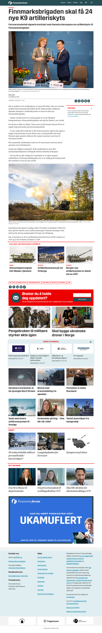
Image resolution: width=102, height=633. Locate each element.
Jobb (81, 4)
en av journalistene (73, 118)
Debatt (69, 4)
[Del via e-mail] (85, 103)
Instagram (41, 584)
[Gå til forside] (23, 4)
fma (69, 285)
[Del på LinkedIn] (82, 103)
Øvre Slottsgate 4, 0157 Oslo (18, 578)
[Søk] (86, 4)
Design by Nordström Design (76, 614)
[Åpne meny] (91, 4)
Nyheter (63, 4)
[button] (91, 344)
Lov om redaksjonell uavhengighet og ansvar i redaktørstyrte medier (79, 561)
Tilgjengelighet (43, 572)
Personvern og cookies (45, 576)
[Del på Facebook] (75, 103)
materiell (62, 285)
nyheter (54, 285)
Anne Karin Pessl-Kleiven (17, 570)
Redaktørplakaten (72, 566)
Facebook (41, 580)
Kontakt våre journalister (17, 564)
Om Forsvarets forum (45, 560)
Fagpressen (70, 599)
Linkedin (40, 588)
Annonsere (41, 564)
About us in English (72, 610)
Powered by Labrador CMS (51, 630)
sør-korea (46, 285)
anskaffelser (21, 285)
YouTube (41, 592)
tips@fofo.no (71, 117)
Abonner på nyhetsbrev (46, 596)
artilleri (12, 285)
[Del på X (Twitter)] (79, 103)
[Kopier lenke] (88, 103)
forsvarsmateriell (35, 285)
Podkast (75, 4)
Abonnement (42, 568)
